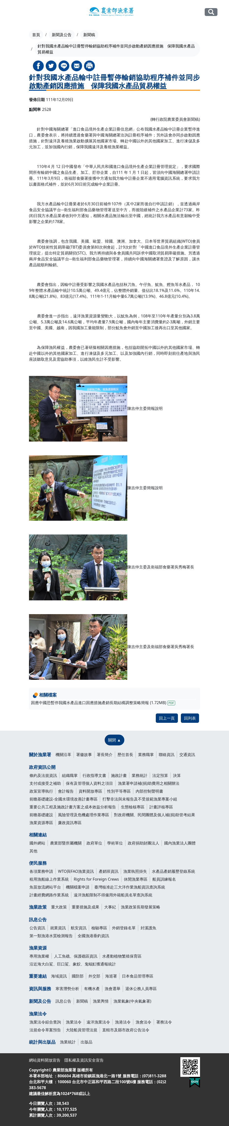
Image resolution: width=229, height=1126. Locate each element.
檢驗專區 (99, 928)
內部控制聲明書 (149, 791)
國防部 (78, 976)
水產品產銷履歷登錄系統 (173, 871)
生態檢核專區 (132, 807)
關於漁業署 (40, 754)
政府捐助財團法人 (143, 843)
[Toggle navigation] (14, 12)
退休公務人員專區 (141, 988)
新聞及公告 (62, 34)
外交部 (94, 976)
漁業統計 (68, 1042)
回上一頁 (167, 718)
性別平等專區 (119, 791)
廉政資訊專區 (70, 822)
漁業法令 (38, 1014)
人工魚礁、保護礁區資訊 (75, 956)
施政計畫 (119, 775)
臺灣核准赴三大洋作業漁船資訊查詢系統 (129, 887)
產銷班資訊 (108, 871)
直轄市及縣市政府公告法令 (125, 1030)
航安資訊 (78, 928)
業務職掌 (146, 754)
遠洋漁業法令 (98, 1022)
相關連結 (38, 835)
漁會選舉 (112, 988)
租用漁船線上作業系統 (49, 879)
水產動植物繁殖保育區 (122, 956)
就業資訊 (58, 928)
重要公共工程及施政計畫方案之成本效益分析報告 (72, 807)
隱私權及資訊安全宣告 (84, 1060)
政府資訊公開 (42, 767)
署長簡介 (105, 754)
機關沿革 (63, 754)
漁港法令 (123, 1022)
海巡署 (111, 976)
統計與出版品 (42, 1042)
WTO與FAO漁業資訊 (76, 871)
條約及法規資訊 (43, 775)
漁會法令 (143, 1022)
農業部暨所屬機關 (66, 843)
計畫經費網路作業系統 (49, 895)
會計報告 (66, 791)
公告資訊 (37, 928)
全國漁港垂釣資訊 (93, 935)
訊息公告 (38, 919)
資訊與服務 (40, 989)
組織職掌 (70, 775)
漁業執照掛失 (135, 871)
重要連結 (38, 976)
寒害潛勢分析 (67, 988)
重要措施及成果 (85, 907)
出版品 (86, 1042)
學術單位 (115, 843)
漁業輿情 (101, 1001)
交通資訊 (187, 754)
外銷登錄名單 (124, 928)
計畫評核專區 (161, 807)
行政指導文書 (94, 775)
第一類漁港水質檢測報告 (51, 935)
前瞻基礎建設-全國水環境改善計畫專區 (63, 799)
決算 (177, 775)
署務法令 (164, 1022)
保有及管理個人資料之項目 (89, 783)
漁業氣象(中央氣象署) (132, 1001)
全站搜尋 (211, 12)
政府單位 (94, 843)
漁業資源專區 (41, 822)
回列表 (190, 718)
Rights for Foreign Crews (96, 879)
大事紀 (110, 907)
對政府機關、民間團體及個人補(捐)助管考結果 (154, 814)
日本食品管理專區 (137, 976)
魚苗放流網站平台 (45, 887)
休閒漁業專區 (135, 879)
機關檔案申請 (77, 887)
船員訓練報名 (164, 879)
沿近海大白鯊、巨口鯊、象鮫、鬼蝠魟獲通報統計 (72, 964)
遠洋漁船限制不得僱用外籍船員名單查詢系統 (113, 895)
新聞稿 (89, 34)
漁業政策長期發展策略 (140, 907)
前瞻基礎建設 (41, 814)
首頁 (36, 34)
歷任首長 (125, 754)
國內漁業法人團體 (180, 843)
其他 (33, 851)
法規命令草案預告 (45, 1030)
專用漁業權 (39, 956)
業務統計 (139, 775)
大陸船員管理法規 (81, 1030)
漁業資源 (38, 948)
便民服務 (38, 863)
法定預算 (160, 775)
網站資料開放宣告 (44, 1060)
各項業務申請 (41, 871)
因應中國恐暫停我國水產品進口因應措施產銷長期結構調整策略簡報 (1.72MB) (103, 702)
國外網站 (37, 843)
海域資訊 (59, 976)
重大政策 (59, 907)
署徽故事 (84, 754)
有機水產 (92, 988)
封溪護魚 (148, 928)
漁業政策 (38, 907)
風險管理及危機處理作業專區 (83, 814)
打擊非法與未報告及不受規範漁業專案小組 (139, 799)
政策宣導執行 (41, 791)
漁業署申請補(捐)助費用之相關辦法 (148, 783)
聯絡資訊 (166, 754)
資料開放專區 (90, 791)
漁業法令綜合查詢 (45, 1022)
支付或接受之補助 (45, 783)
